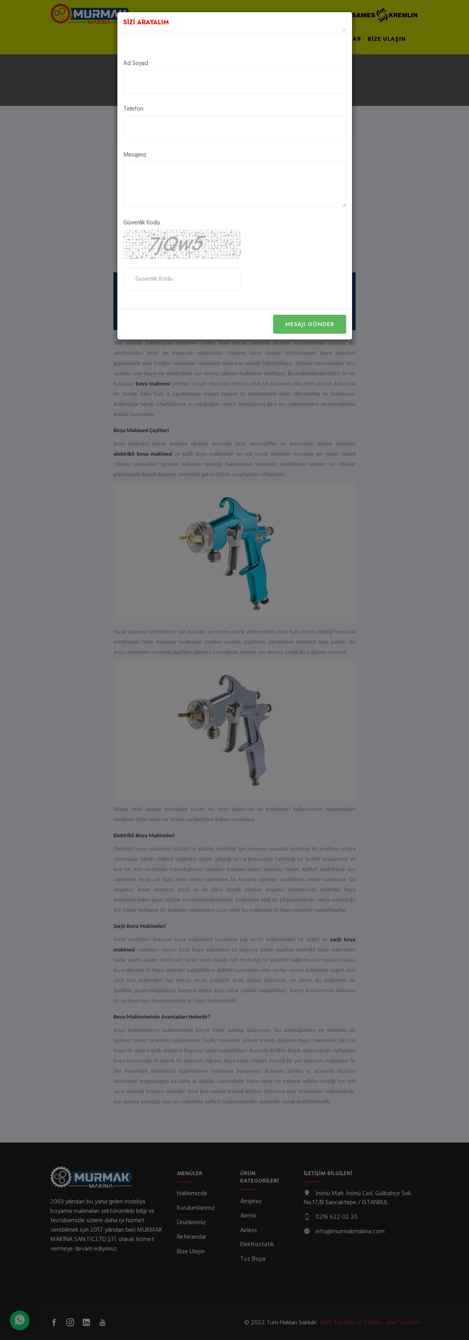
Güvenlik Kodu (141, 223)
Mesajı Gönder (309, 324)
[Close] (344, 30)
